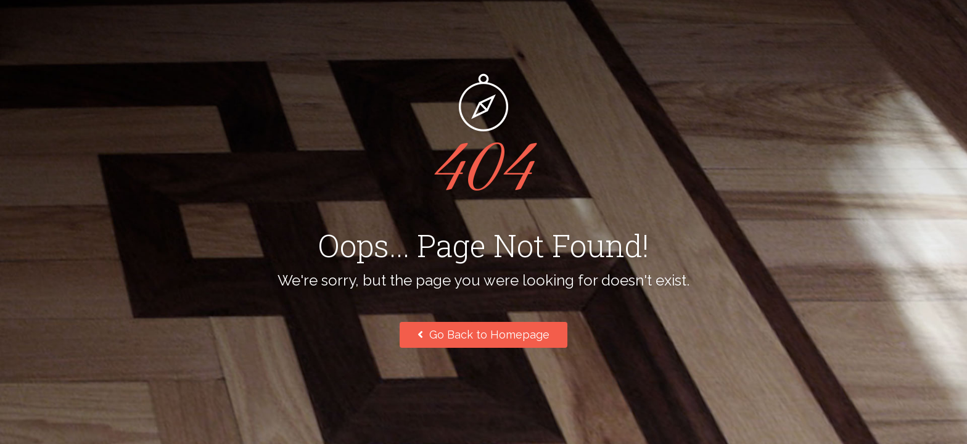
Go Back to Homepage (483, 334)
